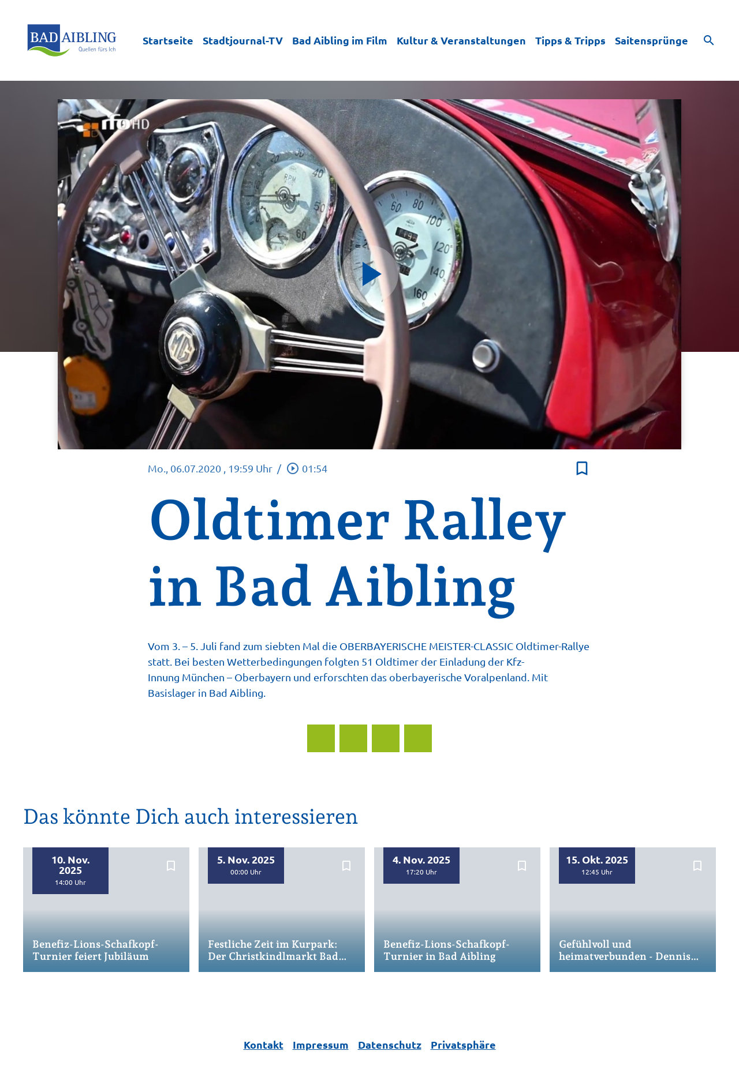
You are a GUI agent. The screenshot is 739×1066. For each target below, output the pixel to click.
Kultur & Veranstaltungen (461, 40)
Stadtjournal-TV (243, 40)
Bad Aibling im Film (339, 40)
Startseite (168, 40)
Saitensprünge (651, 40)
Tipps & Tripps (570, 40)
